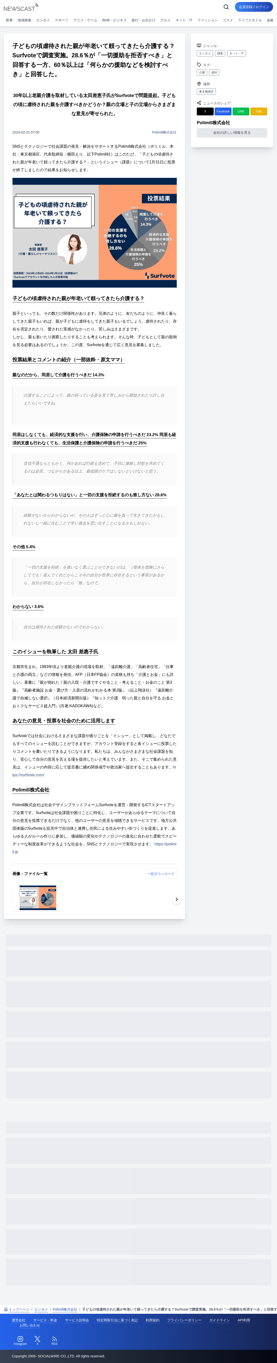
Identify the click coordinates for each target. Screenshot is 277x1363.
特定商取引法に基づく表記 (117, 1320)
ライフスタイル (250, 20)
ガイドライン (219, 1320)
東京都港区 (206, 91)
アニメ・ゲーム (85, 20)
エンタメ (43, 20)
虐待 (214, 72)
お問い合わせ (30, 1325)
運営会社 (18, 1320)
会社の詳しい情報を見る (232, 132)
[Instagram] (20, 1341)
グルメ (165, 20)
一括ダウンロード (161, 874)
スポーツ (61, 20)
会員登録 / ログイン (254, 7)
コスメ (228, 20)
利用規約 (152, 1320)
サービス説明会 (77, 1320)
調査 (220, 53)
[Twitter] (37, 1341)
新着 (9, 20)
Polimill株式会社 (164, 132)
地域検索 (24, 20)
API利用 (244, 1320)
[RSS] (54, 1341)
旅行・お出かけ (143, 20)
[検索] (226, 7)
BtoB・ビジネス (114, 20)
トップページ (16, 1309)
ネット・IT (184, 20)
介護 (202, 72)
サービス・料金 (45, 1320)
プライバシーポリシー (184, 1320)
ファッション (207, 20)
